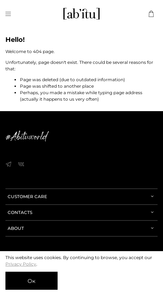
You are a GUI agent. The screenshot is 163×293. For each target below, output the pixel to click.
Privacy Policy (20, 264)
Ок (31, 280)
